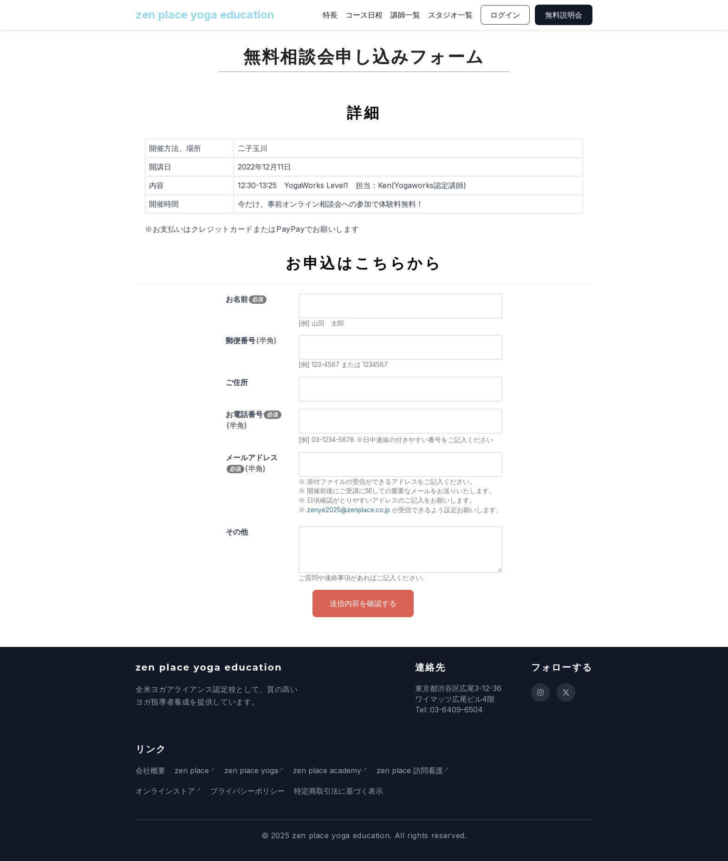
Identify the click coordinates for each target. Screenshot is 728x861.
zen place (192, 770)
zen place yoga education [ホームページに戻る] (205, 14)
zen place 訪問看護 (417, 770)
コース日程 (364, 15)
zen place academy (332, 770)
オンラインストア (165, 791)
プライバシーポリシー (250, 791)
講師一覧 (405, 15)
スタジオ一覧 (450, 15)
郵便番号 (251, 340)
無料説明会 (563, 15)
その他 (237, 531)
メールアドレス (252, 463)
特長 (330, 15)
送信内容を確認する (363, 603)
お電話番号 (253, 420)
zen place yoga (253, 770)
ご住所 (237, 382)
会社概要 (150, 770)
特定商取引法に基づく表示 (340, 791)
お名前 (246, 299)
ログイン (505, 15)
